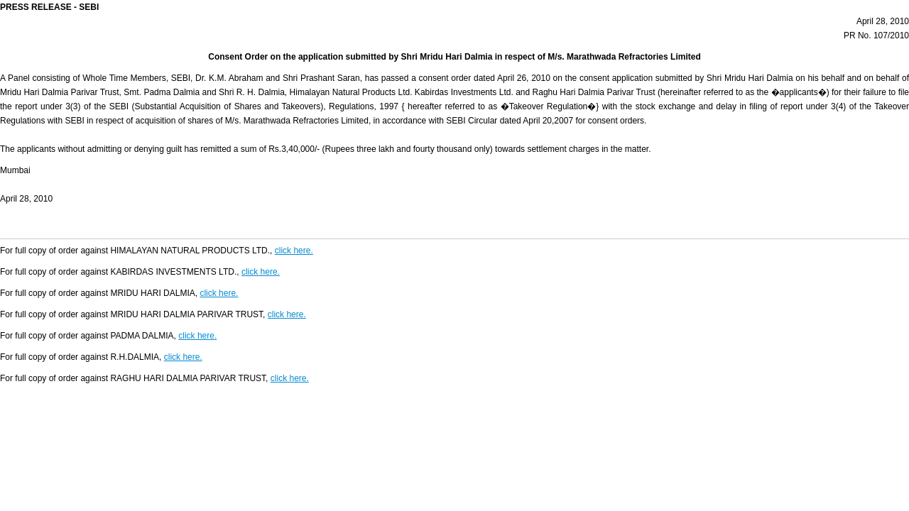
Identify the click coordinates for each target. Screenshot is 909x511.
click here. (294, 251)
